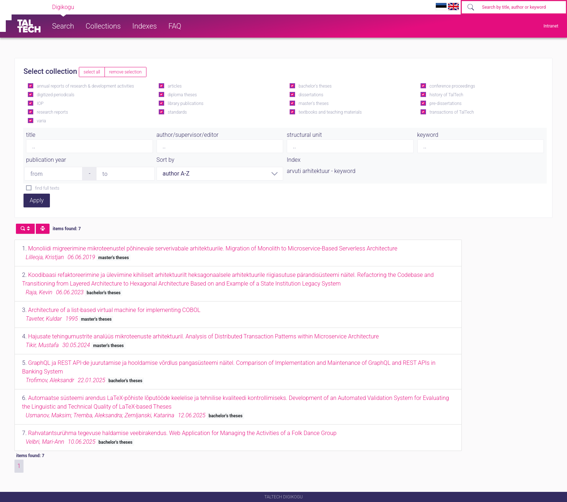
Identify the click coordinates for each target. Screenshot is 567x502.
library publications (186, 103)
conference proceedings (452, 86)
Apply (37, 200)
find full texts (47, 188)
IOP (40, 103)
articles (175, 86)
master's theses (314, 103)
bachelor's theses (315, 86)
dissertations (311, 94)
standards (177, 112)
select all (92, 72)
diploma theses (182, 94)
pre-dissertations (446, 103)
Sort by (166, 159)
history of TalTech (446, 94)
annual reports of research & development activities (85, 86)
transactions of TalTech (452, 112)
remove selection (125, 72)
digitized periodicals (55, 94)
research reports (52, 112)
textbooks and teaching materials (330, 112)
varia (41, 120)
